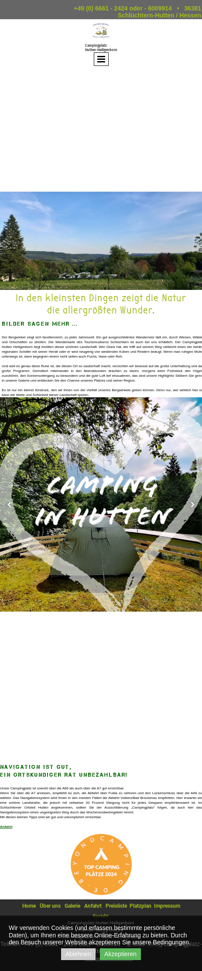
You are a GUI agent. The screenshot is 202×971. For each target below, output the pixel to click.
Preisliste (116, 906)
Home (29, 906)
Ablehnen (78, 953)
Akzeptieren (120, 953)
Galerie (72, 906)
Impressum (167, 906)
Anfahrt (6, 827)
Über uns (50, 906)
